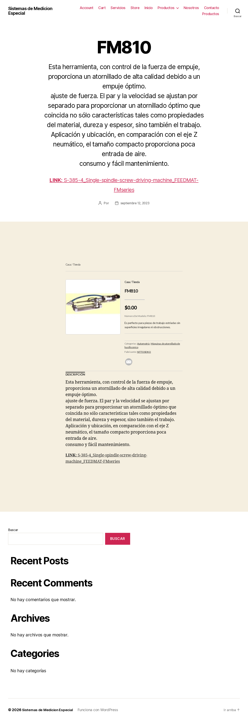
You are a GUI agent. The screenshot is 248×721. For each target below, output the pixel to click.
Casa (68, 264)
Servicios (118, 8)
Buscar (13, 530)
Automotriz (143, 343)
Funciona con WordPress (101, 710)
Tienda (77, 264)
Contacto (211, 8)
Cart (102, 8)
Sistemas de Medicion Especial (32, 11)
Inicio (148, 8)
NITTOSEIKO (144, 351)
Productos (166, 8)
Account (86, 8)
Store (135, 8)
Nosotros (191, 8)
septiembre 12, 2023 (135, 203)
